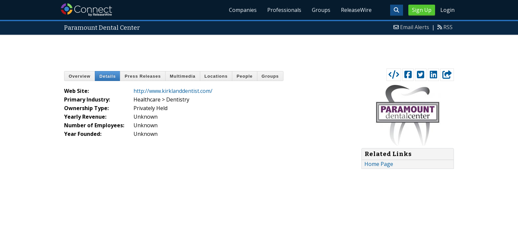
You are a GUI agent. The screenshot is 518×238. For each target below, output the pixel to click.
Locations (216, 76)
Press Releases (143, 76)
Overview (80, 76)
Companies (243, 10)
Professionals (284, 10)
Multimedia (183, 76)
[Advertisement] (259, 50)
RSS (448, 27)
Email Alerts (414, 27)
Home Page (378, 164)
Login (447, 10)
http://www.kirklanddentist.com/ (172, 91)
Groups (321, 10)
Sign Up (421, 10)
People (245, 76)
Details (107, 76)
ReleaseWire (356, 10)
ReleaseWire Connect (86, 9)
